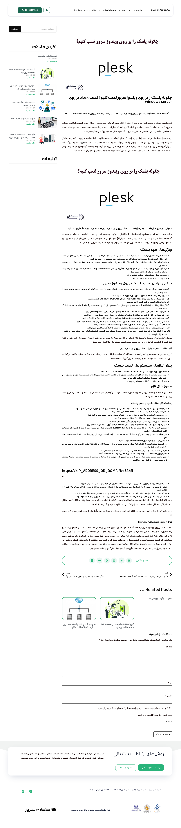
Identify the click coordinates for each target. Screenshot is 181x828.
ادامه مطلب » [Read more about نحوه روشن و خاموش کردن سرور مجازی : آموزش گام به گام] (30, 94)
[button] (66, 114)
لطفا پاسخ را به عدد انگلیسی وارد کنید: (154, 715)
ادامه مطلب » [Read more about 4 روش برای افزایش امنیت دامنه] (30, 124)
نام (170, 683)
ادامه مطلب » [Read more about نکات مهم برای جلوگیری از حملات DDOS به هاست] (30, 111)
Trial (157, 396)
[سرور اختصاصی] (107, 10)
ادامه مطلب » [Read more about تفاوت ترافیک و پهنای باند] (52, 61)
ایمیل (168, 696)
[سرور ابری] (124, 10)
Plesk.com (129, 411)
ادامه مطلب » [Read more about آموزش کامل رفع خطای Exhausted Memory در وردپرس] (30, 78)
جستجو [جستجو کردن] (14, 29)
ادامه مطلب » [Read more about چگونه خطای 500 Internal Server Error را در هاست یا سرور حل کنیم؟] (30, 143)
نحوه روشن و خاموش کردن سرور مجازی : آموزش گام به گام (80, 626)
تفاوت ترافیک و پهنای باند (159, 598)
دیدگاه (168, 647)
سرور (83, 142)
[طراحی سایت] (90, 10)
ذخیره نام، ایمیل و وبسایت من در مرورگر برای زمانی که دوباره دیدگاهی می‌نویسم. (134, 708)
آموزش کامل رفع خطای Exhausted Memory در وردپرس (117, 626)
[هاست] (138, 10)
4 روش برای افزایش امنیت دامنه (23, 118)
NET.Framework (128, 298)
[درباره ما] (78, 10)
